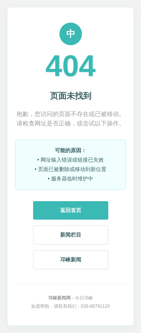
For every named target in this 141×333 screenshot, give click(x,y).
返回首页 (70, 210)
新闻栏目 (70, 235)
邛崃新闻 (70, 260)
